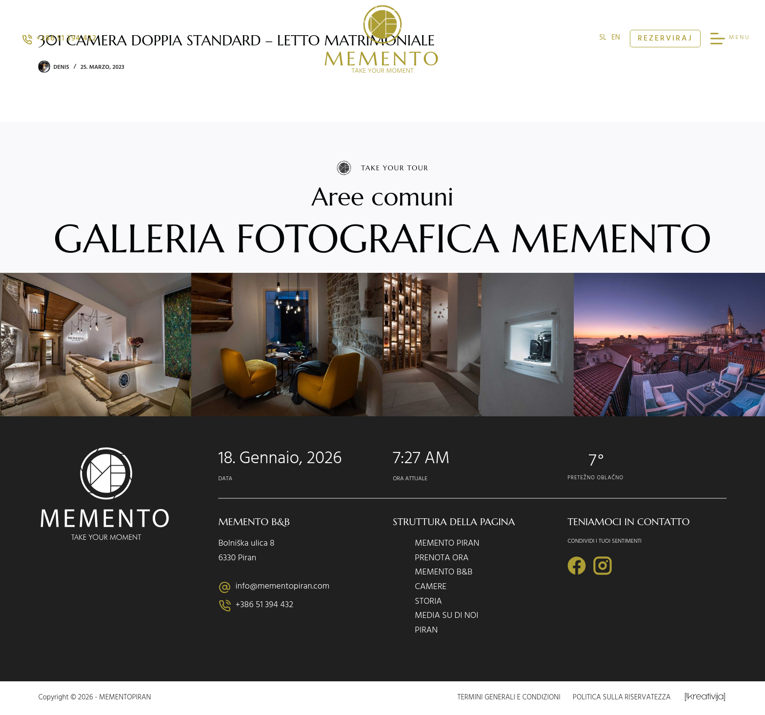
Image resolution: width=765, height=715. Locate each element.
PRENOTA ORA (441, 559)
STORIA (428, 602)
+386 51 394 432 (59, 39)
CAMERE (430, 588)
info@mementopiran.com (283, 587)
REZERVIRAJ (665, 39)
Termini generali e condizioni (509, 698)
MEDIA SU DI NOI (446, 617)
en (615, 39)
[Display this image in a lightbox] (95, 344)
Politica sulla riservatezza (622, 698)
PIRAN (426, 631)
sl (602, 39)
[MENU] (730, 38)
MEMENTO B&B (443, 573)
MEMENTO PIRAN (447, 544)
